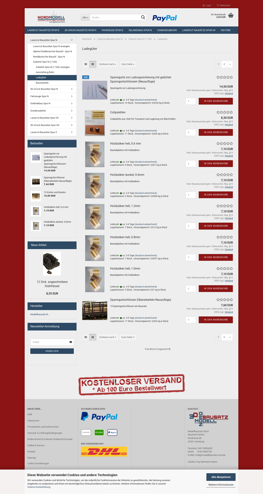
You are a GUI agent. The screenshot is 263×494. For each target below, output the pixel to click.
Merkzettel (223, 5)
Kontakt (31, 451)
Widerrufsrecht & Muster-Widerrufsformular (50, 439)
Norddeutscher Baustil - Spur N (49, 56)
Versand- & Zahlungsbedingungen (44, 433)
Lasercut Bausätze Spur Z (43, 132)
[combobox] (108, 64)
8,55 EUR (52, 293)
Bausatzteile (42, 82)
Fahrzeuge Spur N (112, 30)
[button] (85, 64)
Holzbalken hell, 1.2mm (125, 206)
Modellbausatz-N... (39, 314)
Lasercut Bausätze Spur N (43, 30)
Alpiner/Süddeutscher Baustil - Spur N (52, 51)
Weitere (225, 30)
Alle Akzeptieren (221, 477)
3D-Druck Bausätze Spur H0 (44, 125)
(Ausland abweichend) (146, 100)
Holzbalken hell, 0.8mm (125, 237)
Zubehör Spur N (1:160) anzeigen (53, 67)
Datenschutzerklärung (38, 487)
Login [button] (207, 5)
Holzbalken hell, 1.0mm (125, 268)
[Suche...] (85, 17)
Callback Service (36, 445)
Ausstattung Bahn (45, 72)
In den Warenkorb (216, 101)
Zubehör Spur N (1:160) (45, 61)
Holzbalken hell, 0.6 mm (125, 143)
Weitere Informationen (221, 484)
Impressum (33, 420)
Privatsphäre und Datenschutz (42, 426)
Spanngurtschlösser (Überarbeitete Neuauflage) (140, 299)
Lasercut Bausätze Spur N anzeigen (51, 46)
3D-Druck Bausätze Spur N (80, 30)
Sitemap (31, 457)
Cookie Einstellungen (38, 463)
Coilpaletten (117, 112)
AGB (29, 414)
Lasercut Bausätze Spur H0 (198, 30)
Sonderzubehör (167, 30)
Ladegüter (41, 77)
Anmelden (52, 351)
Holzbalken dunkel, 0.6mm (127, 174)
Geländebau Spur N (140, 30)
